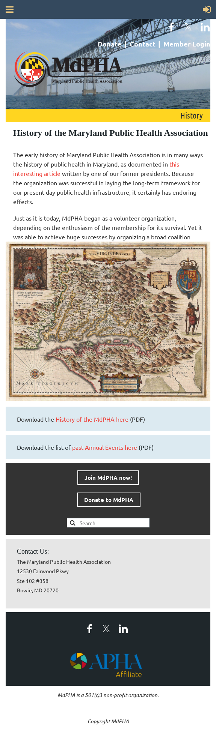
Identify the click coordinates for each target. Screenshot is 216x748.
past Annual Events (104, 447)
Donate (110, 43)
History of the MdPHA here (92, 419)
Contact (143, 43)
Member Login (186, 43)
